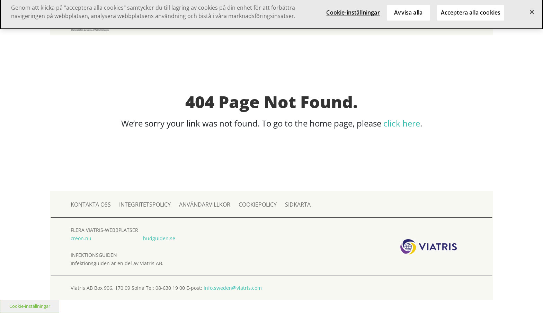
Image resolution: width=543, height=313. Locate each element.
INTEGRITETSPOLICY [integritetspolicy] (145, 204)
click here (401, 123)
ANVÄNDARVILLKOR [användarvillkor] (204, 204)
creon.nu (81, 238)
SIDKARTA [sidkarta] (298, 204)
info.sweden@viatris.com (233, 288)
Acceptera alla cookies (471, 9)
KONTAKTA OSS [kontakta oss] (91, 204)
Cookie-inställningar (29, 306)
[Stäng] (532, 8)
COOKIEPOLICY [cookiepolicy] (258, 204)
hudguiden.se (159, 238)
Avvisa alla (408, 9)
